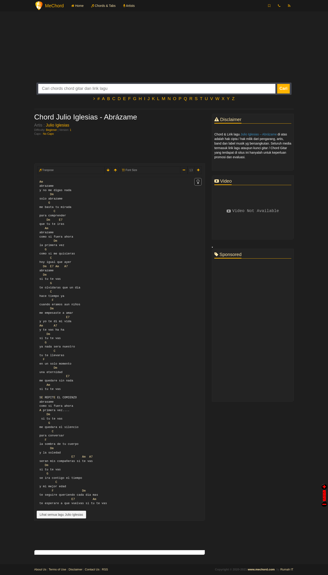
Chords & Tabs (103, 6)
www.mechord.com (261, 569)
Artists (129, 6)
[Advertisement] (164, 51)
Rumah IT (286, 569)
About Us (40, 569)
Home (77, 6)
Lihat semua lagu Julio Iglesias (61, 514)
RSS (105, 569)
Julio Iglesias (57, 125)
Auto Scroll (324, 489)
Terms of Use (57, 569)
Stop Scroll (324, 501)
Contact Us (92, 569)
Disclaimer (75, 569)
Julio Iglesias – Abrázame (259, 134)
